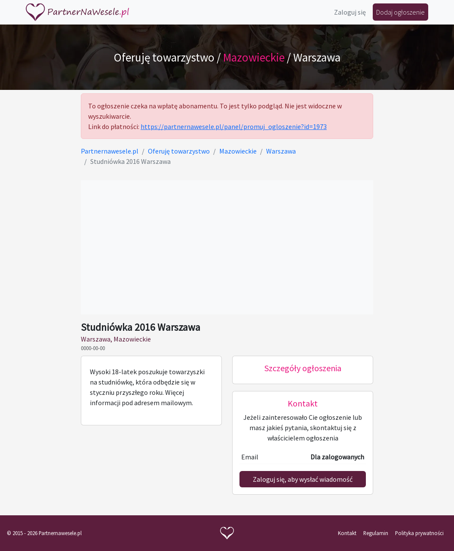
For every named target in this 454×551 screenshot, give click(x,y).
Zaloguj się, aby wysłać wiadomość (303, 479)
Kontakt (347, 532)
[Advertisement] (227, 247)
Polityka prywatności (419, 532)
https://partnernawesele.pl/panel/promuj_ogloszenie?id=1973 (234, 126)
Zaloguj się (350, 12)
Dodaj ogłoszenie (400, 12)
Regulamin (375, 532)
